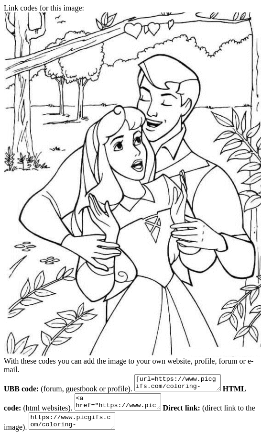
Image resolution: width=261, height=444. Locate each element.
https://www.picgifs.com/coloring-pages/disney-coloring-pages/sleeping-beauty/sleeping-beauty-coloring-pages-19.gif (88, 428)
